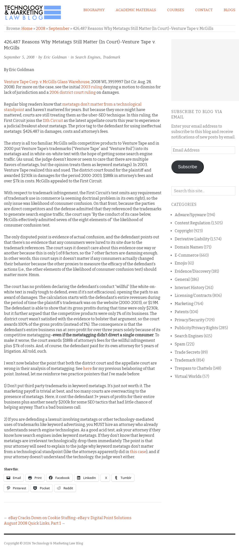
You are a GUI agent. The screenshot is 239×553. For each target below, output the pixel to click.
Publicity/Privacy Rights (196, 327)
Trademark (111, 57)
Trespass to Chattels (193, 368)
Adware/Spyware (190, 214)
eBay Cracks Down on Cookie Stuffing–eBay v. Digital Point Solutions (69, 517)
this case (138, 451)
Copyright (184, 231)
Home (26, 28)
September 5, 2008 (19, 57)
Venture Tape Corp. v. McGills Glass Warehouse (47, 81)
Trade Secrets (187, 352)
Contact (204, 10)
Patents (182, 311)
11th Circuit (53, 120)
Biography (94, 10)
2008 (40, 28)
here (87, 368)
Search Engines (87, 57)
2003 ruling (91, 87)
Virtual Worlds (188, 376)
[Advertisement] (205, 70)
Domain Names (189, 247)
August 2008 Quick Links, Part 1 (32, 523)
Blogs (229, 10)
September (59, 28)
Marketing (184, 303)
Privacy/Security (190, 320)
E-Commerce (187, 255)
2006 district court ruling (72, 92)
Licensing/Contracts (193, 295)
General (182, 279)
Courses (175, 10)
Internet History (189, 287)
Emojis (181, 263)
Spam (180, 344)
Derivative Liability (192, 239)
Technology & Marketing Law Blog (57, 543)
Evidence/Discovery (193, 271)
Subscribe (187, 166)
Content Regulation (192, 223)
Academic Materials (136, 10)
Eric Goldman (55, 57)
